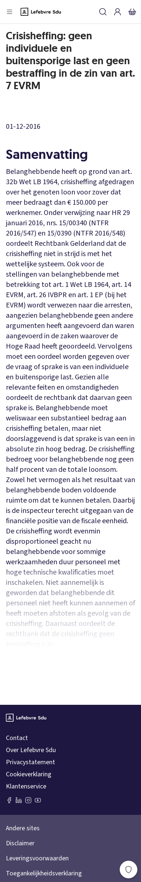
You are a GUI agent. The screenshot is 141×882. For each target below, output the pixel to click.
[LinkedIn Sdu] (18, 800)
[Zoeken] (102, 11)
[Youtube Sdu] (38, 800)
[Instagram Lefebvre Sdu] (28, 800)
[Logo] (41, 11)
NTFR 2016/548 (99, 233)
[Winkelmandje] (132, 11)
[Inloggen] (117, 11)
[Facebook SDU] (9, 800)
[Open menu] (9, 11)
